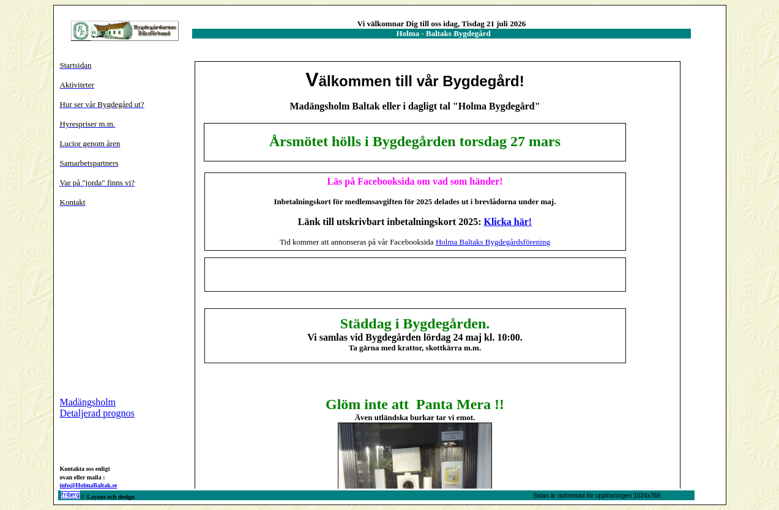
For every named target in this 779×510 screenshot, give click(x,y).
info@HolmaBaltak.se (88, 485)
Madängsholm (88, 402)
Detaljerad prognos (97, 413)
